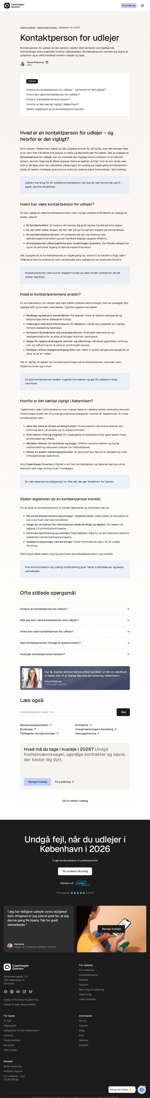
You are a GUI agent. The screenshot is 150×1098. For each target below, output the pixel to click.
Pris (81, 1035)
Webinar (84, 1040)
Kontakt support (13, 1071)
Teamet (83, 1025)
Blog (81, 1030)
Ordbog (83, 979)
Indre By (8, 1035)
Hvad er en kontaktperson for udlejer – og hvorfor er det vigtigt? (66, 89)
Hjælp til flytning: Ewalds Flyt (21, 999)
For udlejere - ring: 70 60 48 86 (14, 1078)
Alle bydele (10, 1050)
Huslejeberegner (88, 975)
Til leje (7, 1020)
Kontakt (83, 1045)
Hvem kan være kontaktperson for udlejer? (53, 94)
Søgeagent (10, 1025)
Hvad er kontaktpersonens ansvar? (48, 99)
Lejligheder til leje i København (21, 1030)
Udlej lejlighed (87, 999)
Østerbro (9, 1045)
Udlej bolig (85, 994)
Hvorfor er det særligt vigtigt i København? (52, 104)
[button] (142, 5)
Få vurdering (128, 5)
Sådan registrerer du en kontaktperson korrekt (55, 109)
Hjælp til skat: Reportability (20, 1004)
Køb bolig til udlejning (91, 989)
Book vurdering (13, 1066)
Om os (83, 1020)
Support (83, 984)
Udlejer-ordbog (27, 27)
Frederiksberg (12, 1040)
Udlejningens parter (47, 27)
